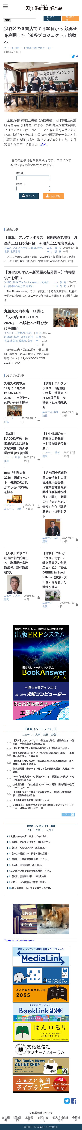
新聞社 (30, 286)
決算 (44, 415)
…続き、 (44, 144)
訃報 (53, 735)
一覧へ (66, 814)
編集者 (22, 340)
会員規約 (76, 1119)
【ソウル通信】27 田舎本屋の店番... (30, 853)
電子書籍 (15, 251)
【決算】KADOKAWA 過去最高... (28, 847)
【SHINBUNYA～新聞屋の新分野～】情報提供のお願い (41, 748)
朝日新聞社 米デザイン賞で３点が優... (32, 888)
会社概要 (6, 1119)
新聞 (44, 456)
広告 (55, 537)
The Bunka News (28, 282)
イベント (9, 332)
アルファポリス (21, 247)
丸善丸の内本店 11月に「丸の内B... (29, 836)
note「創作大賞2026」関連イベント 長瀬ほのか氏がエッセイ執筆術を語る (16, 482)
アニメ (7, 247)
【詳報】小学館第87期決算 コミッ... (30, 859)
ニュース (9, 48)
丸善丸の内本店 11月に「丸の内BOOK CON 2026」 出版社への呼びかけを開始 (16, 393)
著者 (30, 340)
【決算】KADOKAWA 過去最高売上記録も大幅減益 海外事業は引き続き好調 (16, 443)
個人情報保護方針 (60, 1119)
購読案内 (17, 1119)
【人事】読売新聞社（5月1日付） (30, 800)
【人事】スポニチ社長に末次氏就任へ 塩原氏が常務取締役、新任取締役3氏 (16, 563)
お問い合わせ (43, 1119)
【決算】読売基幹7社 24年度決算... (29, 876)
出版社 (14, 340)
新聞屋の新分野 (16, 286)
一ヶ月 (47, 830)
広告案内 (29, 1119)
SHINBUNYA (11, 282)
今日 (30, 830)
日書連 (27, 48)
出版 (17, 48)
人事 (17, 595)
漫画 (39, 247)
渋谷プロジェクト (42, 48)
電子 (6, 251)
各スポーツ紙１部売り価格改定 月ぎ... (31, 870)
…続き (70, 261)
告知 (57, 452)
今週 (38, 830)
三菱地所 (20, 332)
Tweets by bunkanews (19, 940)
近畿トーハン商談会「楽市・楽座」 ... (31, 882)
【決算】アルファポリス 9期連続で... (30, 842)
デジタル (9, 504)
